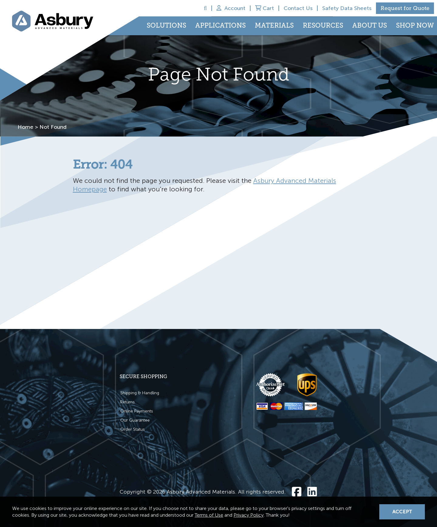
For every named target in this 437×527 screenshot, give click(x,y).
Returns (127, 402)
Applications (220, 25)
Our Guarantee (135, 420)
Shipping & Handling (139, 392)
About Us (369, 25)
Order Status (132, 429)
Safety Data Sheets (346, 8)
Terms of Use (209, 515)
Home (25, 127)
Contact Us (298, 8)
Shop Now (415, 25)
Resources (323, 25)
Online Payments (136, 411)
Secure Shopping (143, 376)
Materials (274, 25)
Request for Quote (405, 8)
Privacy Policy (249, 515)
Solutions (166, 25)
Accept (402, 512)
